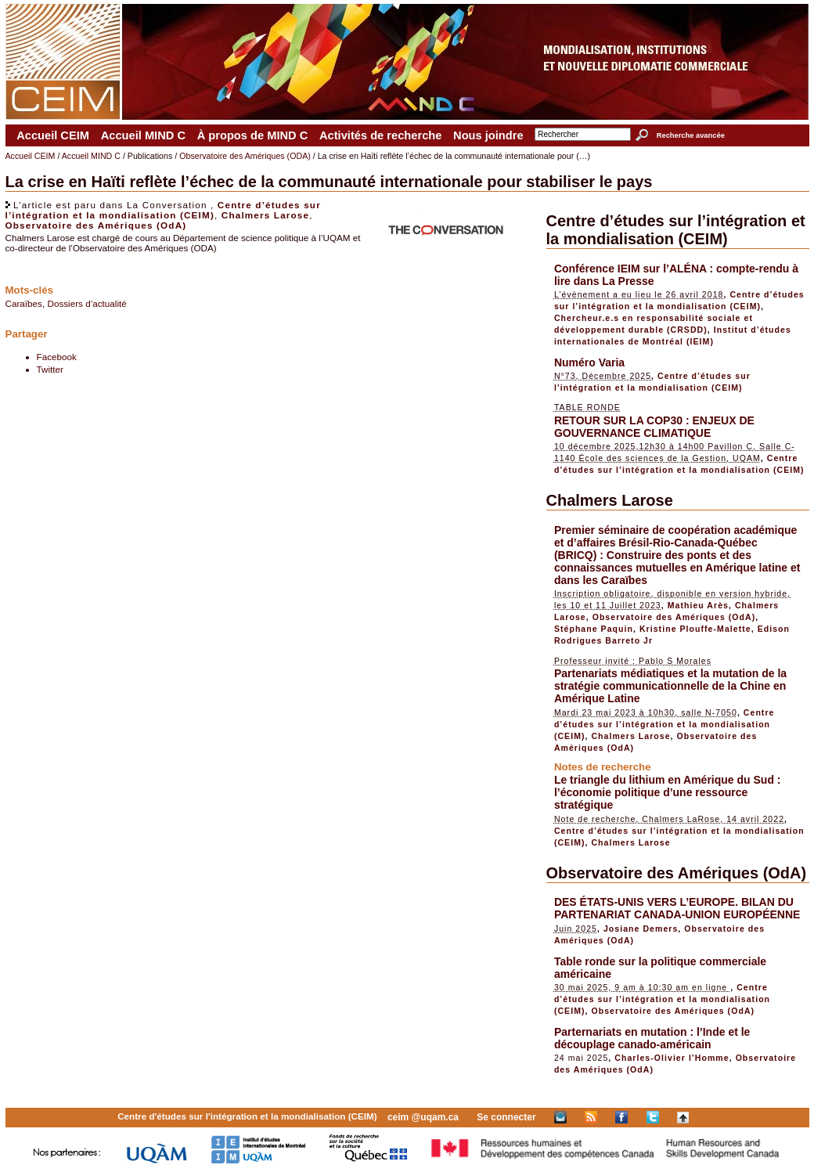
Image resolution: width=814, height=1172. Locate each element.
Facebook (57, 357)
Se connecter (506, 1117)
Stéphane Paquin (593, 628)
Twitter (50, 369)
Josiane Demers (640, 928)
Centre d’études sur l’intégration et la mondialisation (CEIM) (163, 210)
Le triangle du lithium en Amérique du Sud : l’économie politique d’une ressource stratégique (667, 792)
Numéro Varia (589, 362)
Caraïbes (23, 303)
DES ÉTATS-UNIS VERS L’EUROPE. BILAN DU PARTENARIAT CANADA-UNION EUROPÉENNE (677, 908)
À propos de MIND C (252, 135)
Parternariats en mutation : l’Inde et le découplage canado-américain (652, 1038)
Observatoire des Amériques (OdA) (96, 225)
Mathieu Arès (698, 605)
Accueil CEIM (52, 135)
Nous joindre (488, 135)
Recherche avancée (691, 135)
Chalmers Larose (265, 215)
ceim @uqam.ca (423, 1117)
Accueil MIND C (143, 135)
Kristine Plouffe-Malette (695, 628)
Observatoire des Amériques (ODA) (245, 155)
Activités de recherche (380, 135)
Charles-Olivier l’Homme (671, 1057)
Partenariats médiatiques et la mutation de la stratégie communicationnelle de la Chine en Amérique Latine (670, 686)
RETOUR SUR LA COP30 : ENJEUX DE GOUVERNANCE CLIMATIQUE (654, 426)
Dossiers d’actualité (86, 303)
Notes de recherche (602, 767)
